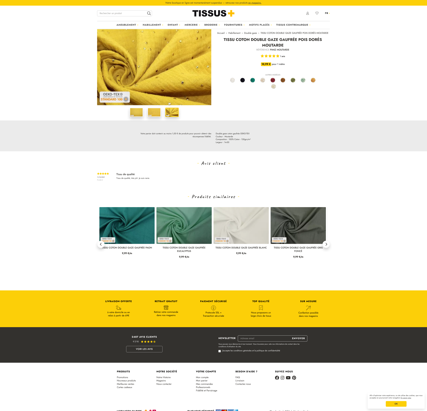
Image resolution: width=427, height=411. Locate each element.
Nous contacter (164, 384)
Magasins (161, 380)
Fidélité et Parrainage (206, 390)
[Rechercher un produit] (124, 13)
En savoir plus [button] (406, 398)
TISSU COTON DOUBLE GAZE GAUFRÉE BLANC (298, 248)
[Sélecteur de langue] (327, 13)
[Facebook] (277, 378)
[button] (101, 244)
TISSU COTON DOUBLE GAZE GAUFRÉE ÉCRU (127, 248)
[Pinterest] (294, 378)
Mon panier (202, 380)
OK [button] (396, 404)
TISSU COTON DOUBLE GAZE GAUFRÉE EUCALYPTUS (241, 249)
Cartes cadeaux (124, 387)
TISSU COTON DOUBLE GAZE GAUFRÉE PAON (184, 248)
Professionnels (203, 387)
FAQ (237, 377)
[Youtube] (288, 378)
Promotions (122, 377)
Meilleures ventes (125, 384)
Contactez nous (243, 384)
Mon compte (202, 377)
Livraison (239, 380)
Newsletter (227, 338)
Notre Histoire (163, 377)
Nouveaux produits (126, 380)
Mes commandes (204, 384)
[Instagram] (282, 378)
